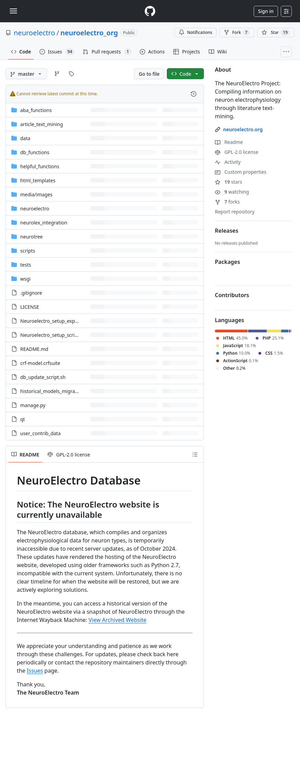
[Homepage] (150, 11)
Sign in (266, 11)
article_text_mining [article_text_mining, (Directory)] (41, 124)
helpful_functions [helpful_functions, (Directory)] (39, 166)
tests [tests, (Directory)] (25, 264)
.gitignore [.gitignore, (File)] (31, 293)
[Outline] (195, 454)
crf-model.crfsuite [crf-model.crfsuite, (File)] (40, 363)
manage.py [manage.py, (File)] (32, 405)
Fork (237, 32)
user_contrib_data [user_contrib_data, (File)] (40, 433)
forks (227, 201)
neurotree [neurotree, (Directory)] (31, 236)
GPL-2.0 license (236, 152)
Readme (229, 142)
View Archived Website (118, 620)
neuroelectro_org (89, 32)
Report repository (234, 211)
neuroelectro (34, 32)
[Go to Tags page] (71, 73)
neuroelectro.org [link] (243, 129)
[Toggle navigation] (13, 11)
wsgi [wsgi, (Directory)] (25, 279)
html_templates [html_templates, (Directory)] (37, 180)
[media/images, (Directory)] (36, 194)
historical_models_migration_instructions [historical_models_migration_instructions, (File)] (66, 391)
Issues (35, 670)
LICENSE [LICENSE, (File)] (29, 307)
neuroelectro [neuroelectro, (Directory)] (34, 208)
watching (232, 191)
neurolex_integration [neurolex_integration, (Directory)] (43, 222)
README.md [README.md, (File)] (34, 349)
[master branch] (26, 73)
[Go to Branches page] (57, 73)
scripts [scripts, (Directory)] (27, 250)
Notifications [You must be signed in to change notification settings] (195, 32)
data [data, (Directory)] (25, 138)
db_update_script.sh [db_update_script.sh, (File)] (43, 377)
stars (228, 182)
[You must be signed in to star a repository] (276, 32)
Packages (227, 262)
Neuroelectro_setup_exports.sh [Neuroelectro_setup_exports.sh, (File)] (55, 321)
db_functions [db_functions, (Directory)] (34, 152)
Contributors (232, 295)
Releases (226, 230)
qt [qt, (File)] (22, 419)
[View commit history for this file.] (193, 94)
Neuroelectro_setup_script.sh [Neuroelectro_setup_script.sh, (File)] (53, 335)
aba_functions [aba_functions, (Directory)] (36, 110)
